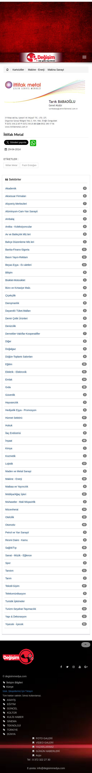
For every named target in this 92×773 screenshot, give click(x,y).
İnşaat (8, 440)
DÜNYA (11, 734)
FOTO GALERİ (44, 738)
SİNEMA (12, 721)
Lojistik (9, 463)
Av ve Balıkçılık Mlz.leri (18, 234)
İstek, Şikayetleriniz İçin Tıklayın (18, 691)
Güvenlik (10, 394)
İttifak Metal (11, 165)
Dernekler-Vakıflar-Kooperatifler (22, 333)
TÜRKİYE (12, 729)
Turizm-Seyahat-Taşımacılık (20, 608)
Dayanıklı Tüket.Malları (18, 310)
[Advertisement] (46, 27)
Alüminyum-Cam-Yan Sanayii (21, 211)
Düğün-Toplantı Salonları (19, 356)
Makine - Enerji (35, 69)
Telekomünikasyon (15, 593)
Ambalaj (9, 219)
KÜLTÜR (12, 712)
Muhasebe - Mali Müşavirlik (20, 501)
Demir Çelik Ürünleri (16, 318)
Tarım (8, 578)
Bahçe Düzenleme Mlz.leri (19, 242)
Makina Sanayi (56, 69)
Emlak (8, 379)
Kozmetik (10, 456)
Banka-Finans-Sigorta (17, 249)
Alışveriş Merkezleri (16, 203)
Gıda (8, 387)
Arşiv (38, 755)
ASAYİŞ (11, 700)
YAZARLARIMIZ (45, 746)
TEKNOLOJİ (14, 725)
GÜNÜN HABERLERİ (48, 751)
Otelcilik (9, 517)
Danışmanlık (12, 303)
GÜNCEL (12, 708)
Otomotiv (10, 524)
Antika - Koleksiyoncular (18, 226)
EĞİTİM (11, 704)
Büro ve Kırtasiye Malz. (18, 287)
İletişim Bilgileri (14, 682)
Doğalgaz (10, 349)
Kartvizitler (18, 69)
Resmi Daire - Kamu (16, 540)
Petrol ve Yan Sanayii (17, 532)
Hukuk (8, 425)
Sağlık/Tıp (10, 547)
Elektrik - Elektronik (16, 371)
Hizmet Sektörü (13, 417)
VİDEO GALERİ (45, 742)
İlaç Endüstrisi (13, 433)
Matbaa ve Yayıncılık (16, 486)
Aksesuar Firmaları (15, 196)
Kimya (8, 448)
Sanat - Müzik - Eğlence (18, 555)
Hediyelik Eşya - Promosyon (20, 410)
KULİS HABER (15, 717)
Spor (8, 563)
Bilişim (8, 272)
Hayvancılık (11, 402)
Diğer (8, 341)
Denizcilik (10, 326)
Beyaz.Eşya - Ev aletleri (18, 264)
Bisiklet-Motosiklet (15, 280)
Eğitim (8, 364)
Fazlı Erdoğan (29, 165)
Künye (9, 686)
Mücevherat (11, 509)
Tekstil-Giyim (12, 586)
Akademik (10, 188)
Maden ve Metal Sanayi (18, 471)
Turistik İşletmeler (15, 601)
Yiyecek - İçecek (14, 624)
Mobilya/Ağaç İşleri (15, 494)
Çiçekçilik (10, 295)
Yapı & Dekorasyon (16, 616)
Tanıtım (9, 570)
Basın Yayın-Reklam (16, 257)
